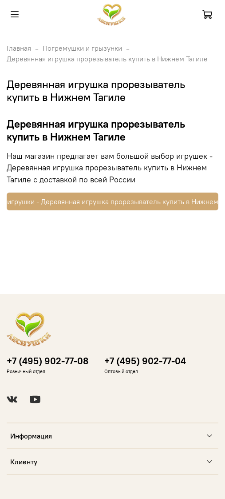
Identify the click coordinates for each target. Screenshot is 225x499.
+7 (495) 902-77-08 (47, 361)
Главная (19, 48)
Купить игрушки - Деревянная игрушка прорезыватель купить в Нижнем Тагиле (112, 201)
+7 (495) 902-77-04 (145, 361)
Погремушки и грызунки (82, 48)
